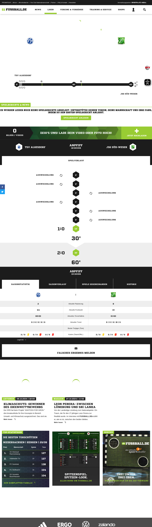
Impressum (5, 521)
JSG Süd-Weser (121, 52)
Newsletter (72, 2)
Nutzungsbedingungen (34, 521)
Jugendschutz (48, 521)
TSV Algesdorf (30, 52)
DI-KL (76, 21)
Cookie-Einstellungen (77, 521)
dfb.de (15, 2)
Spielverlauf (76, 160)
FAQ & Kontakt (62, 2)
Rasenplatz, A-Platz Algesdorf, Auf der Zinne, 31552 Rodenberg (76, 30)
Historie (131, 284)
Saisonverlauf (57, 284)
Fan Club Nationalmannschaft (40, 2)
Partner (53, 2)
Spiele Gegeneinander (94, 284)
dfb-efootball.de (24, 2)
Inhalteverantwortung (61, 521)
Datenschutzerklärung (18, 521)
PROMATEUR (6, 2)
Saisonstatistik (20, 284)
